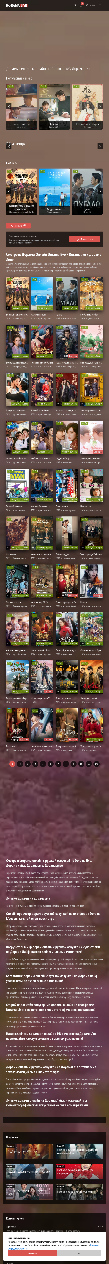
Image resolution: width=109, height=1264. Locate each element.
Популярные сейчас (19, 78)
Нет (79, 1253)
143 (96, 764)
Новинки (11, 163)
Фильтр (18, 225)
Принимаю (32, 1253)
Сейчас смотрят (16, 143)
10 (81, 764)
